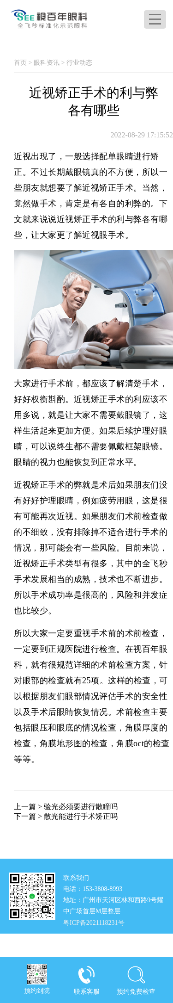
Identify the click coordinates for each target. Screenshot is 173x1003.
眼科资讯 (47, 62)
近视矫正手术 (107, 187)
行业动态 (79, 62)
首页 (20, 62)
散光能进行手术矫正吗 (81, 816)
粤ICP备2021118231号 (94, 922)
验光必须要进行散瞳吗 (81, 807)
